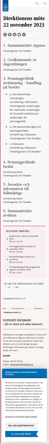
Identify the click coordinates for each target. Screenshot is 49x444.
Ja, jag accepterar (21, 434)
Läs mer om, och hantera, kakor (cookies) (21, 416)
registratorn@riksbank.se (21, 364)
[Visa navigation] (45, 3)
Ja (9, 287)
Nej (16, 287)
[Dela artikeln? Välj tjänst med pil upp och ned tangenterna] (15, 34)
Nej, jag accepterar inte (21, 426)
